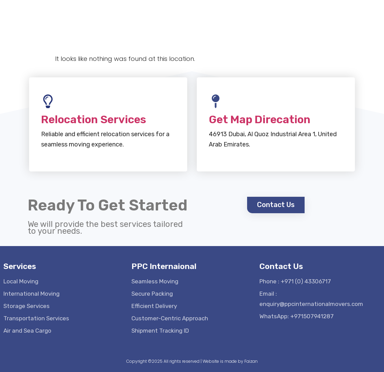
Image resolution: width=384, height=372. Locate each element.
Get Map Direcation (259, 116)
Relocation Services (93, 116)
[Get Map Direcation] (215, 98)
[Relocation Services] (48, 98)
